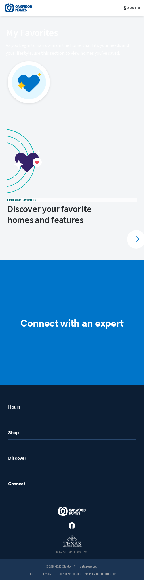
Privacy (46, 574)
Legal (30, 574)
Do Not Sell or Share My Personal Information (87, 574)
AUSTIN (132, 8)
